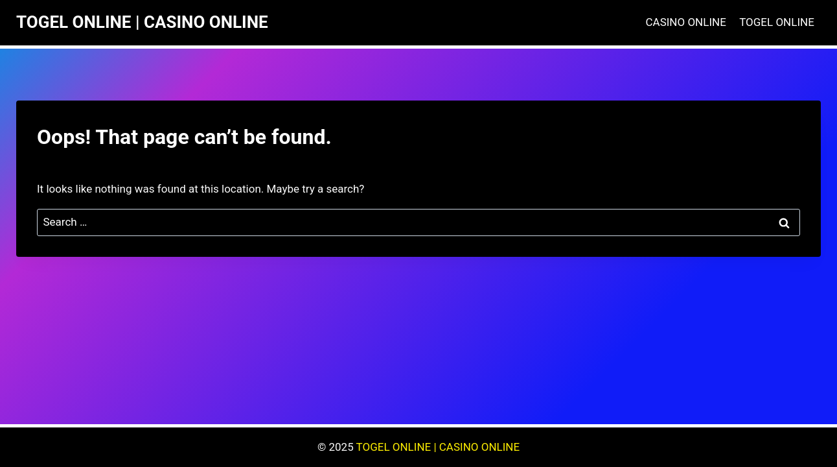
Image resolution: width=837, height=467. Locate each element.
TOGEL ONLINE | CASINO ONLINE (438, 446)
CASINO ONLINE (686, 22)
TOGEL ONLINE (776, 22)
